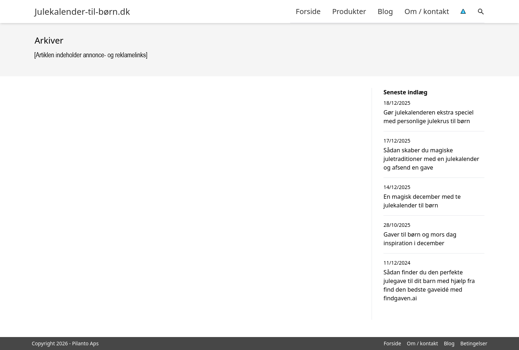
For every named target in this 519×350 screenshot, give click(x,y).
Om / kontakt (426, 11)
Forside (308, 11)
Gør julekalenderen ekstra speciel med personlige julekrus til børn (428, 116)
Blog (385, 11)
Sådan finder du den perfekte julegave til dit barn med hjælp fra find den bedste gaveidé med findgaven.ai (429, 285)
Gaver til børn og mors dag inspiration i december (419, 238)
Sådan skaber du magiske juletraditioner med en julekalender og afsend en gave (431, 158)
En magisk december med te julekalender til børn (422, 201)
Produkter (349, 11)
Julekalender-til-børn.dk (82, 11)
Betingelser (473, 343)
